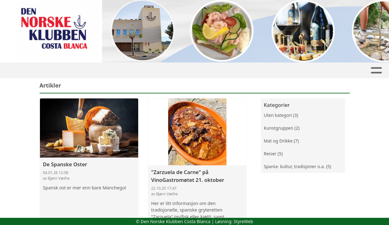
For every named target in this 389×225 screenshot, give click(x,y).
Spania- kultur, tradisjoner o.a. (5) (297, 166)
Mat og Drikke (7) (281, 141)
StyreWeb (243, 221)
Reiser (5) (273, 154)
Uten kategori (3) (281, 115)
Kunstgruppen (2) (282, 128)
